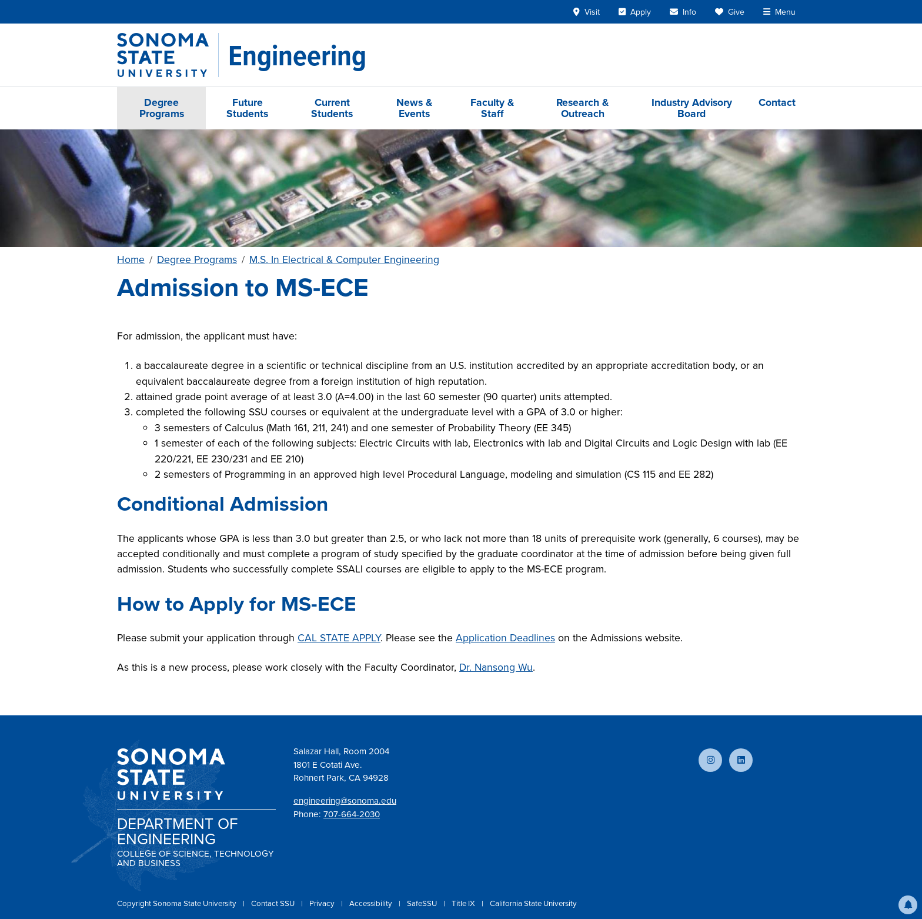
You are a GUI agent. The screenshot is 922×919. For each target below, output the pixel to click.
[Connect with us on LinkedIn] (741, 760)
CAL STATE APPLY (339, 637)
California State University (533, 903)
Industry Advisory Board (692, 108)
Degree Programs (161, 108)
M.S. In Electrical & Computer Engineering (344, 259)
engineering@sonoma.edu (344, 800)
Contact (777, 102)
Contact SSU (273, 903)
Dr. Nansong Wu (496, 667)
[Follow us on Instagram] (710, 760)
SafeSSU (423, 903)
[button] (907, 904)
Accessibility (371, 903)
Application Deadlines (505, 637)
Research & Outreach (582, 108)
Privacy (322, 903)
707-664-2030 (351, 814)
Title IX (464, 903)
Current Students (332, 108)
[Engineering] (297, 55)
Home (131, 259)
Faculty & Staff (492, 108)
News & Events (414, 108)
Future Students (247, 108)
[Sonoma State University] (168, 55)
